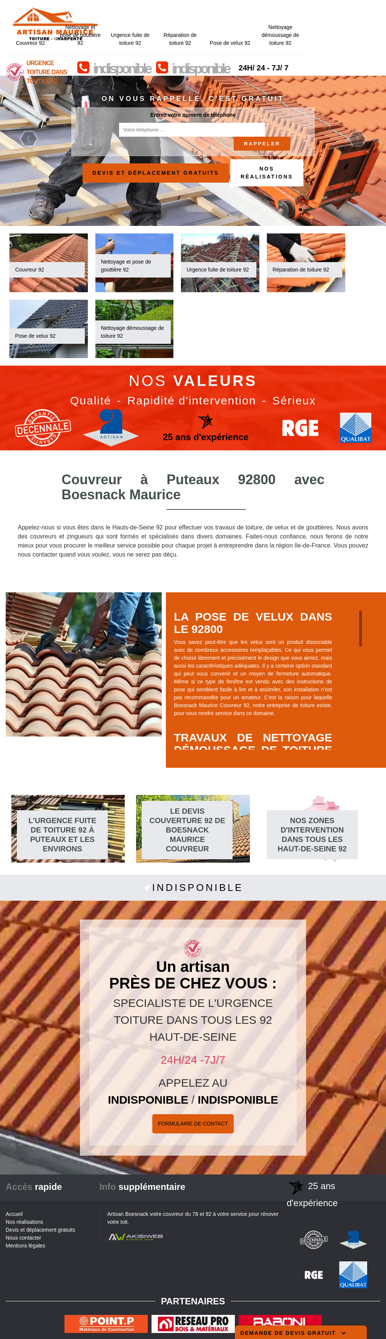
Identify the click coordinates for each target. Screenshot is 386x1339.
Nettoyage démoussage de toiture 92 (355, 13)
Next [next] (357, 139)
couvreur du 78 (180, 1214)
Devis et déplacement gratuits (155, 173)
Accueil (14, 1214)
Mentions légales (25, 1246)
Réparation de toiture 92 (255, 17)
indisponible (196, 47)
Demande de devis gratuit (293, 1333)
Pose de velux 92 (305, 21)
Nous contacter (23, 1238)
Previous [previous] (28, 139)
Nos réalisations (266, 173)
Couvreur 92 (105, 21)
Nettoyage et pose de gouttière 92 (155, 13)
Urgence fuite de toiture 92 (205, 17)
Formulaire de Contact (193, 1124)
